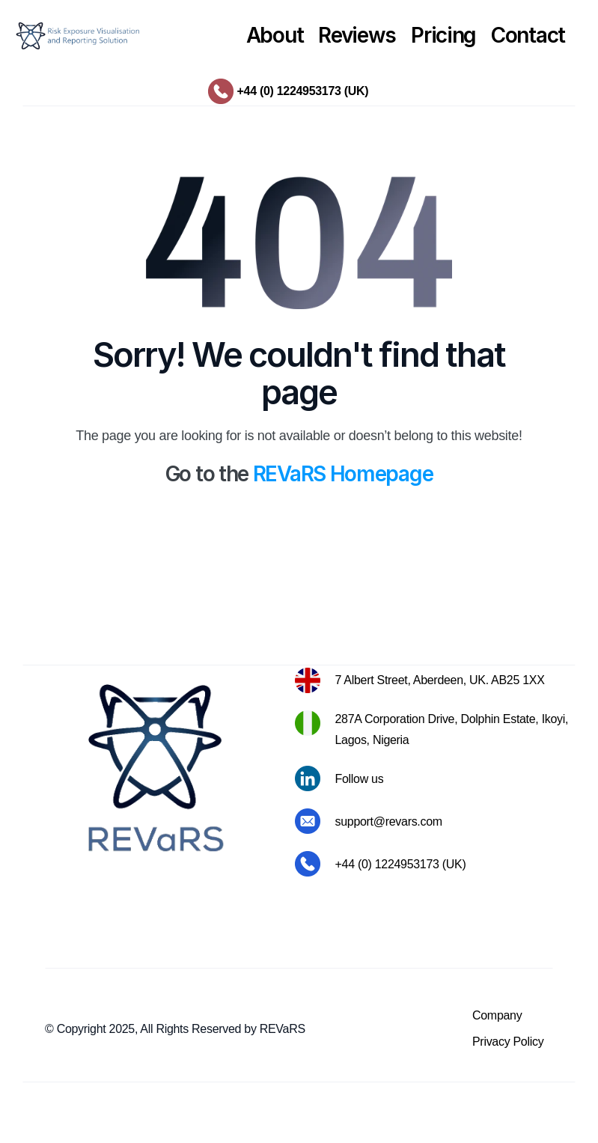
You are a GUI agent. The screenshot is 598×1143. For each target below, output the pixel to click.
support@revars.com (388, 821)
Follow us (359, 778)
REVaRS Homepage (343, 474)
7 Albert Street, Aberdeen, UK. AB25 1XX (440, 680)
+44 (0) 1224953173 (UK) (303, 91)
